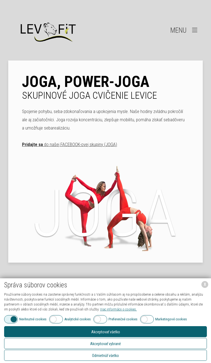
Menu (184, 30)
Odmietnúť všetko (105, 355)
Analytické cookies (77, 319)
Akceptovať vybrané (105, 344)
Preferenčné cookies (123, 319)
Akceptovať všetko (105, 332)
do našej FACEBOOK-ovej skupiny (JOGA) (69, 144)
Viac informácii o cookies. (118, 309)
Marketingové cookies (171, 319)
